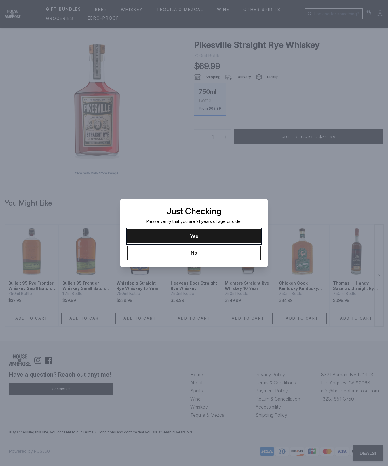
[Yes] (194, 236)
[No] (194, 253)
